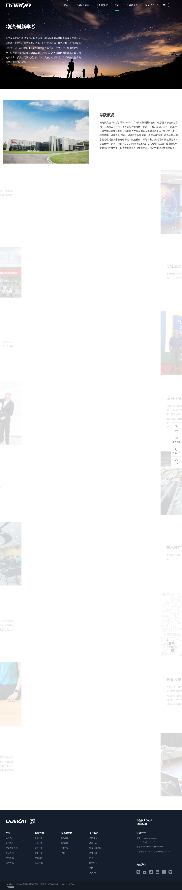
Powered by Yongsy (69, 884)
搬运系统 (10, 853)
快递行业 (39, 843)
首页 (8, 94)
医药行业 (39, 863)
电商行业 (39, 838)
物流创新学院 (26, 94)
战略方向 (93, 843)
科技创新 (93, 853)
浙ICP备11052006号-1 (49, 884)
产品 (66, 5)
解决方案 (39, 833)
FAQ (63, 853)
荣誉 (91, 858)
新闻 (91, 868)
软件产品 (10, 863)
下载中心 (65, 848)
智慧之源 (10, 858)
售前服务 (65, 838)
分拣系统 (10, 843)
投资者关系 (132, 5)
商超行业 (39, 848)
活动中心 (93, 863)
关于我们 (93, 833)
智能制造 (39, 858)
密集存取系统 (12, 848)
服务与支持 (102, 5)
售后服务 (65, 843)
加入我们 (93, 873)
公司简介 (93, 838)
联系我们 (149, 5)
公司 (117, 5)
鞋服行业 (39, 853)
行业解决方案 (82, 5)
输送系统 (10, 838)
